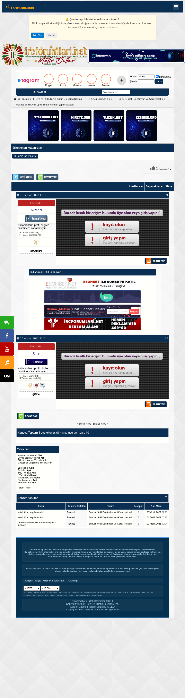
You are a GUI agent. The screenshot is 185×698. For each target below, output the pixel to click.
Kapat (51, 35)
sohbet (71, 595)
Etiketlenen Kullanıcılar (27, 148)
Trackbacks (23, 477)
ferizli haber (28, 592)
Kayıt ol (41, 92)
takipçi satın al (64, 592)
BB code (22, 468)
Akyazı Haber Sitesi (83, 595)
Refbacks (22, 482)
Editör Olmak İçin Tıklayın (30, 4)
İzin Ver (37, 35)
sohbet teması (52, 592)
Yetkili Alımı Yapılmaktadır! (31, 512)
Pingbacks (23, 480)
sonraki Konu (99, 424)
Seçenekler (153, 186)
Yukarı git (72, 580)
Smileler (22, 470)
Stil (167, 186)
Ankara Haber (97, 595)
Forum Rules (24, 487)
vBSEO (111, 606)
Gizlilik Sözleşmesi (54, 580)
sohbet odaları (49, 595)
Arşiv (38, 580)
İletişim (145, 554)
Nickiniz (133, 76)
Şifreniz (133, 81)
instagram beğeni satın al (106, 592)
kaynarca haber (39, 592)
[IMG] (20, 472)
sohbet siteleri (38, 595)
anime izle (75, 592)
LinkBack (134, 186)
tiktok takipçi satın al (88, 592)
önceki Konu (85, 424)
